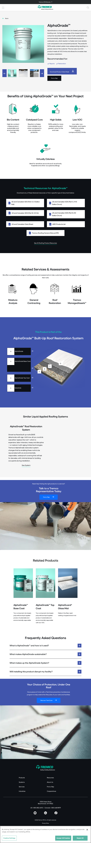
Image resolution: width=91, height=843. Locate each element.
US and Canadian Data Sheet (25, 224)
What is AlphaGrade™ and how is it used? (29, 645)
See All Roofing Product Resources (45, 243)
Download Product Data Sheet (59, 72)
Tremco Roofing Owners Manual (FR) (45, 233)
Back (6, 18)
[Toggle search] (88, 7)
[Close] (87, 829)
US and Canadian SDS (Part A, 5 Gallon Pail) (25, 203)
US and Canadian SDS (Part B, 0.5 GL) (25, 213)
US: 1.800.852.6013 (36, 808)
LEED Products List (66, 224)
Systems (22, 782)
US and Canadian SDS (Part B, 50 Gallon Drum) (66, 214)
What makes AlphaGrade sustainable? (28, 654)
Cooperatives (51, 791)
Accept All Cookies (63, 838)
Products (22, 778)
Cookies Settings (9, 838)
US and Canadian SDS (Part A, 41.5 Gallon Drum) (66, 203)
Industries (22, 791)
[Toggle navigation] (45, 2)
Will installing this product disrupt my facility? (31, 671)
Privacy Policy (45, 823)
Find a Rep (54, 78)
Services (22, 787)
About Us (50, 782)
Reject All (80, 838)
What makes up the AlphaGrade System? (29, 663)
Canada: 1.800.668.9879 (53, 808)
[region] (45, 834)
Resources (50, 778)
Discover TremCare (46, 700)
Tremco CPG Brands (44, 2)
